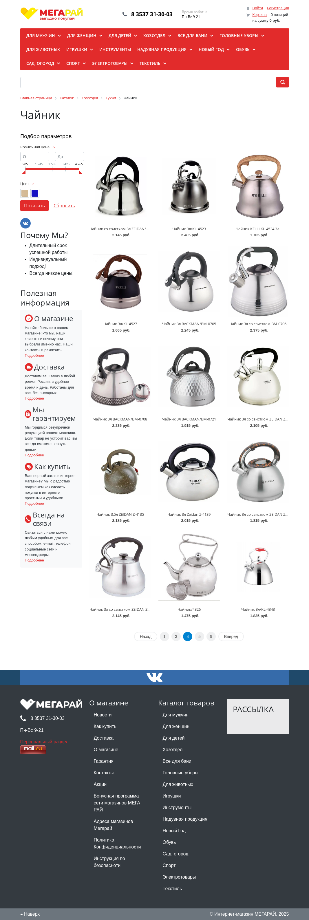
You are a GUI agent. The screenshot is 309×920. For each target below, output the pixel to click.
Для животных (178, 784)
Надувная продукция (185, 819)
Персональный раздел (44, 741)
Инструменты (177, 807)
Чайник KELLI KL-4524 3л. (258, 228)
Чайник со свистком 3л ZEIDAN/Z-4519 (123, 228)
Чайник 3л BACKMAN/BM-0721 (189, 419)
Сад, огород (176, 853)
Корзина (259, 14)
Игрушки (172, 795)
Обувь (169, 842)
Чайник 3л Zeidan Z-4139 (189, 514)
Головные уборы (180, 772)
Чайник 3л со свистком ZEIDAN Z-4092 (261, 419)
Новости (103, 714)
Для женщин (176, 726)
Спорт (169, 865)
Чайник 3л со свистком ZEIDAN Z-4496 (261, 514)
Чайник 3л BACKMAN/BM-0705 (189, 323)
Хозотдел (173, 749)
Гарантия (104, 761)
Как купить (105, 726)
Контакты (104, 772)
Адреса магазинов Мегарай (113, 825)
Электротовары (179, 877)
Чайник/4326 (189, 609)
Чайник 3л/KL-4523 (189, 228)
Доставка (104, 738)
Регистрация (278, 8)
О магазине (106, 749)
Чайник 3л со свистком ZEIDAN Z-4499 (123, 609)
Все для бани (177, 761)
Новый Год (174, 830)
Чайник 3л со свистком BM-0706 (257, 323)
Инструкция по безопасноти (109, 862)
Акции (100, 784)
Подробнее (34, 355)
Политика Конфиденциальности (117, 843)
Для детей (174, 738)
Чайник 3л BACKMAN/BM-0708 (120, 419)
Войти (257, 8)
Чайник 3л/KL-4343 (258, 609)
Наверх (30, 914)
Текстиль (172, 888)
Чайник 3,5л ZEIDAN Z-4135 (120, 514)
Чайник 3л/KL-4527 (120, 323)
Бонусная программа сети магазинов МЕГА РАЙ (117, 802)
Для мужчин (176, 714)
